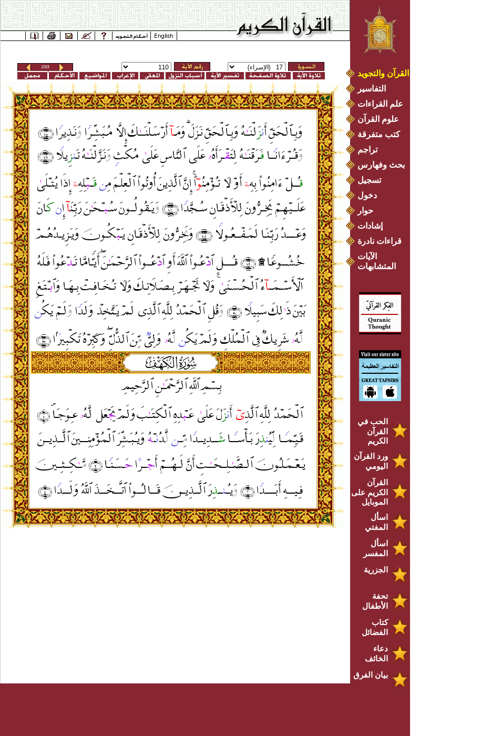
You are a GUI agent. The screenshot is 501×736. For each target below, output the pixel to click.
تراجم (367, 149)
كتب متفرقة (378, 134)
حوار (365, 210)
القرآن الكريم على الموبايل (369, 492)
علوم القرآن (378, 119)
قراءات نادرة (379, 241)
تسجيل (369, 180)
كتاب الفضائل (375, 627)
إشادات (370, 225)
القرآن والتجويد (383, 73)
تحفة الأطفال (375, 600)
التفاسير (371, 88)
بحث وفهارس (383, 164)
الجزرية (376, 569)
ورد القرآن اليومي (371, 461)
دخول (367, 195)
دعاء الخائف (376, 653)
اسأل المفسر (375, 548)
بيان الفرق (370, 674)
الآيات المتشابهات (376, 261)
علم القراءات (380, 103)
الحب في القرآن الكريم (372, 431)
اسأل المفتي (376, 522)
